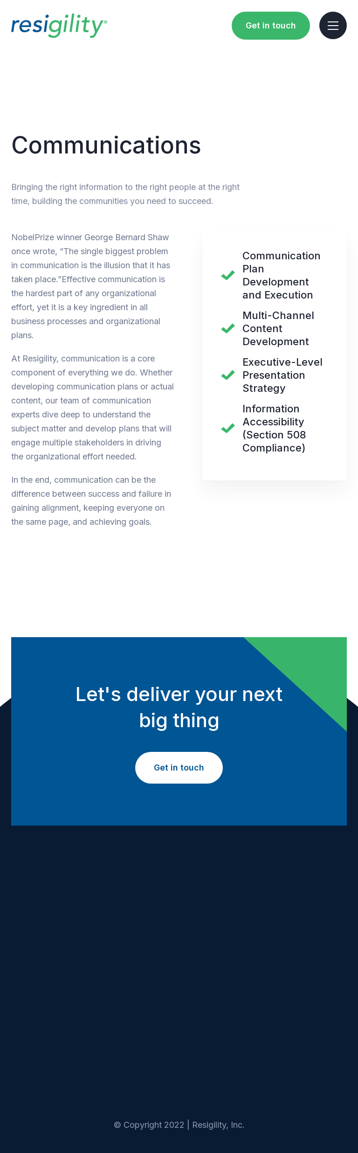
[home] (59, 26)
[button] (333, 25)
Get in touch (271, 25)
